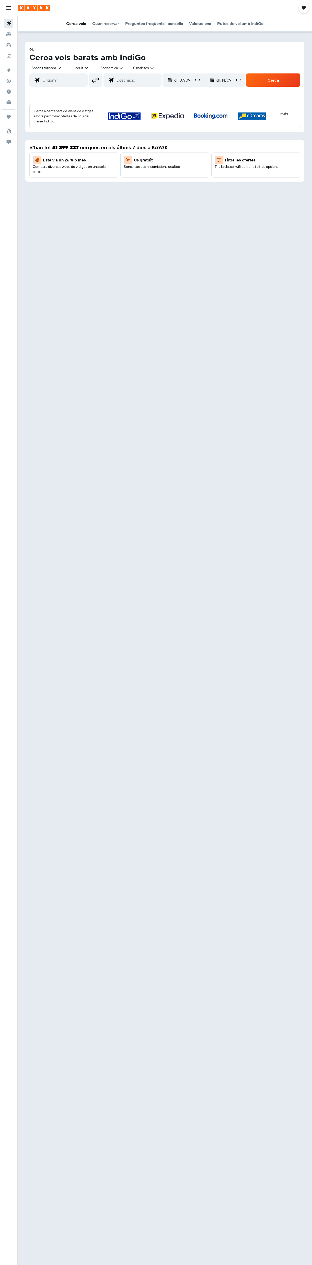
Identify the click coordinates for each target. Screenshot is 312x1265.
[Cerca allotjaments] (8, 34)
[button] (8, 8)
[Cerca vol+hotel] (8, 55)
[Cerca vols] (8, 23)
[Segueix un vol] (8, 81)
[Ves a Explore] (8, 70)
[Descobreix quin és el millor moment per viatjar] (8, 91)
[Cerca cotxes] (8, 45)
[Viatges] (8, 117)
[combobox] (111, 67)
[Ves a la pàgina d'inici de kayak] (34, 8)
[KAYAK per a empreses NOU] (8, 102)
